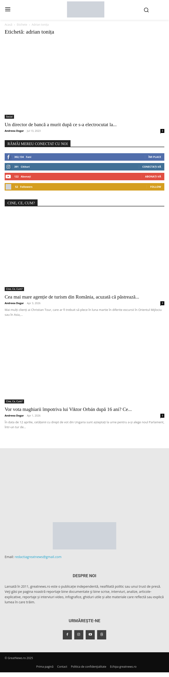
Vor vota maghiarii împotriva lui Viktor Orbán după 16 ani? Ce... (68, 409)
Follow (155, 186)
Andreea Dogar (14, 130)
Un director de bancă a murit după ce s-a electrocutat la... (61, 124)
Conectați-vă (151, 166)
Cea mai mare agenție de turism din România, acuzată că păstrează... (72, 297)
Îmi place (154, 157)
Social (9, 116)
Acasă (8, 25)
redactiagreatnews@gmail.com (38, 557)
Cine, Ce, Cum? (14, 289)
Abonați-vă (153, 176)
